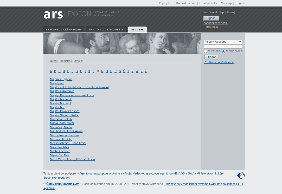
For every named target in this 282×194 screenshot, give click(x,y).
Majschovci (57, 83)
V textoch (212, 51)
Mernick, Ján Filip (61, 139)
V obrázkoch (232, 51)
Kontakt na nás (185, 3)
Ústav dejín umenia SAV (62, 183)
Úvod (53, 60)
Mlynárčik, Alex (59, 155)
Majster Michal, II (61, 99)
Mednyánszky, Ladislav (64, 135)
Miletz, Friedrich (60, 151)
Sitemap (226, 3)
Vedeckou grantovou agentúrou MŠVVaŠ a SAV (163, 173)
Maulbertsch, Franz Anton (66, 131)
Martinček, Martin (61, 127)
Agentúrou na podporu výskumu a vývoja (105, 173)
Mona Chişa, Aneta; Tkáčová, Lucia (72, 159)
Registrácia (210, 26)
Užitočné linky (208, 3)
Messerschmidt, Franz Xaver (68, 143)
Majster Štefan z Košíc (64, 115)
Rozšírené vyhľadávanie (219, 62)
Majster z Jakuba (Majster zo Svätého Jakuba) (79, 87)
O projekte (165, 3)
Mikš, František (59, 147)
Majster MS (57, 107)
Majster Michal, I (60, 103)
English (240, 3)
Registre (65, 60)
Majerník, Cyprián (61, 79)
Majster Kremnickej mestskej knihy (72, 95)
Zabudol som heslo (215, 22)
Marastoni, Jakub (61, 119)
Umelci (78, 60)
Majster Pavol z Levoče (65, 111)
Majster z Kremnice (62, 91)
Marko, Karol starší (62, 123)
